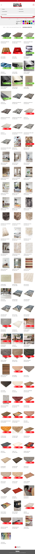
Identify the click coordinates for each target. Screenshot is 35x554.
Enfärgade (3, 9)
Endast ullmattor (20, 9)
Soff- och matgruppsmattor (14, 27)
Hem (4, 27)
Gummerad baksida (4, 11)
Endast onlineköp (20, 11)
